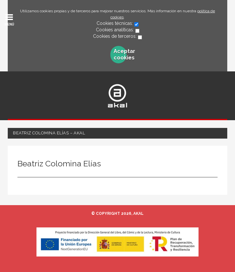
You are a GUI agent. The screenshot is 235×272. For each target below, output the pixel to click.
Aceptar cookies (120, 54)
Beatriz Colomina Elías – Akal (49, 133)
